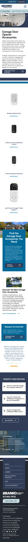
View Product (14, 116)
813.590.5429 (19, 518)
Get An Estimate (14, 265)
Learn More (7, 11)
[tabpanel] (12, 19)
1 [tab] (26, 15)
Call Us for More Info (10, 314)
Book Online (11, 501)
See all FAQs (10, 420)
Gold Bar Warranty (11, 485)
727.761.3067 (12, 512)
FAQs (6, 481)
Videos (7, 468)
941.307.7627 (16, 520)
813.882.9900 (12, 2)
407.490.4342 (15, 525)
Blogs (7, 464)
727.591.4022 (14, 522)
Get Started (8, 449)
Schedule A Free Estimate (14, 71)
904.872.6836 (16, 527)
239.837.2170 (15, 529)
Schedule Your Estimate (14, 337)
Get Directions (6, 516)
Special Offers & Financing (10, 476)
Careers (7, 472)
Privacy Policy (6, 537)
